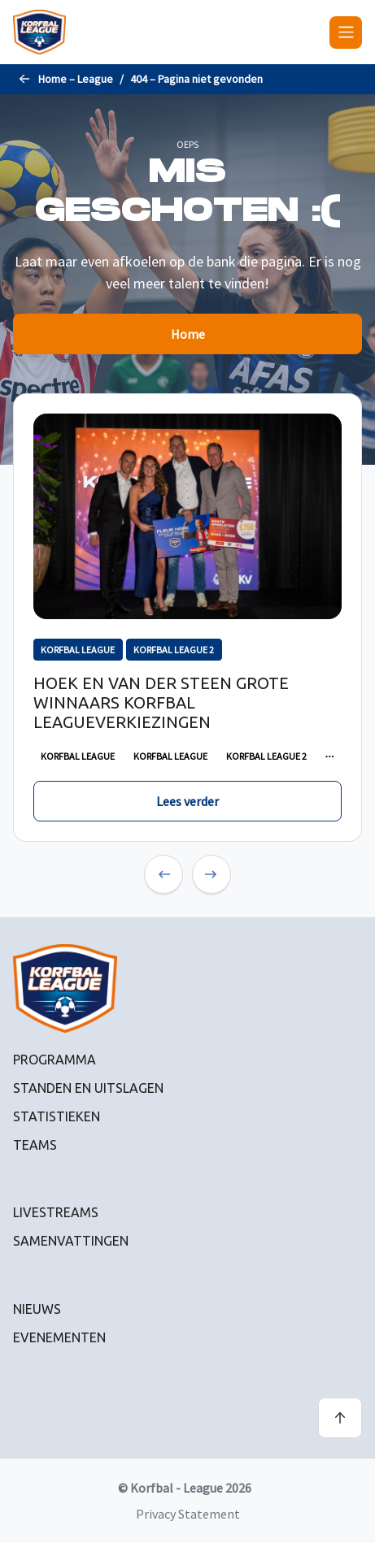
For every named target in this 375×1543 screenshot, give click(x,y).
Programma (54, 1059)
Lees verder (187, 801)
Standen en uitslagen (88, 1088)
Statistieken (56, 1116)
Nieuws (37, 1309)
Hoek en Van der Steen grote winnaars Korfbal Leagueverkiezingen (161, 702)
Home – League (75, 79)
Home (188, 334)
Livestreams (55, 1212)
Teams (35, 1145)
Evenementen (59, 1337)
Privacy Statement (188, 1514)
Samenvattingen (71, 1240)
